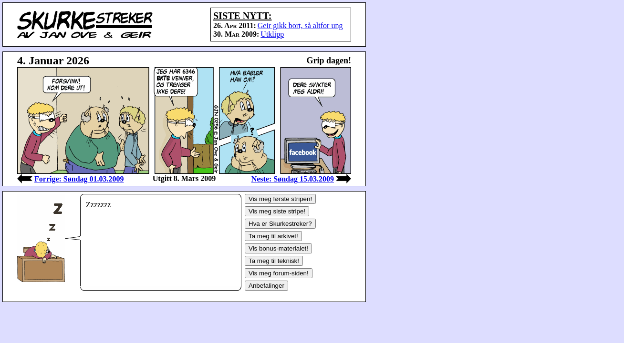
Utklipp (272, 34)
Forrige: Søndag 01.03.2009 (79, 179)
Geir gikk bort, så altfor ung (300, 25)
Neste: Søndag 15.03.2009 (292, 179)
